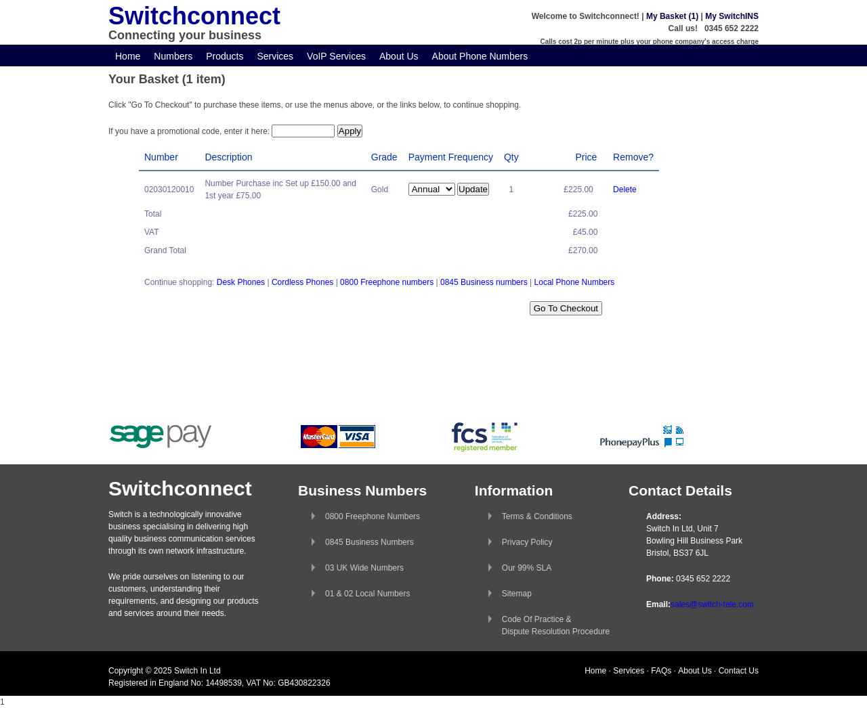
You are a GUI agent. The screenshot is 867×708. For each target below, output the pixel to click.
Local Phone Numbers (574, 282)
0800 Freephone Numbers (372, 516)
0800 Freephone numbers (387, 282)
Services (275, 56)
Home (127, 56)
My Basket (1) (672, 16)
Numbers (173, 56)
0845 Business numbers (484, 282)
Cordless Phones (302, 282)
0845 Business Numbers (369, 542)
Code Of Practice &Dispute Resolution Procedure (556, 625)
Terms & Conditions (537, 516)
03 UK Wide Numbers (364, 568)
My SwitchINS (732, 16)
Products (224, 56)
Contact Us (739, 671)
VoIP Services (336, 56)
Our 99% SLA (526, 568)
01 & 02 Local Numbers (367, 593)
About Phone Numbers (480, 56)
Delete (625, 189)
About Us (399, 56)
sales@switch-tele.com (712, 604)
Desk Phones (241, 282)
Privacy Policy (527, 542)
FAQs (661, 671)
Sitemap (517, 593)
